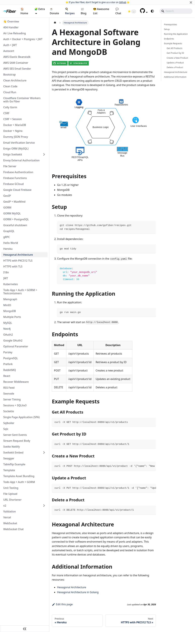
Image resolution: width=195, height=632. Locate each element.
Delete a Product (175, 67)
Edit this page (62, 604)
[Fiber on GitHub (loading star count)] (132, 11)
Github (122, 2)
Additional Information (175, 76)
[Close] (191, 2)
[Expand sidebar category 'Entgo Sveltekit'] (44, 154)
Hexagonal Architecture (71, 587)
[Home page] (55, 22)
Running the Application (176, 33)
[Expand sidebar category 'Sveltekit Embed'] (44, 452)
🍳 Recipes (70, 11)
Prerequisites (170, 24)
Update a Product (175, 62)
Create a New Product (177, 57)
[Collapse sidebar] (24, 628)
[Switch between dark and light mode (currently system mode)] (152, 11)
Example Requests (173, 43)
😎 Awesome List (101, 11)
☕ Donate (54, 11)
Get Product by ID (175, 52)
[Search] (176, 11)
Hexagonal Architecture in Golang (78, 592)
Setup (167, 29)
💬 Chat (118, 11)
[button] (144, 12)
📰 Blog (83, 11)
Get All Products (174, 48)
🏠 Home (24, 11)
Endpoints (169, 38)
